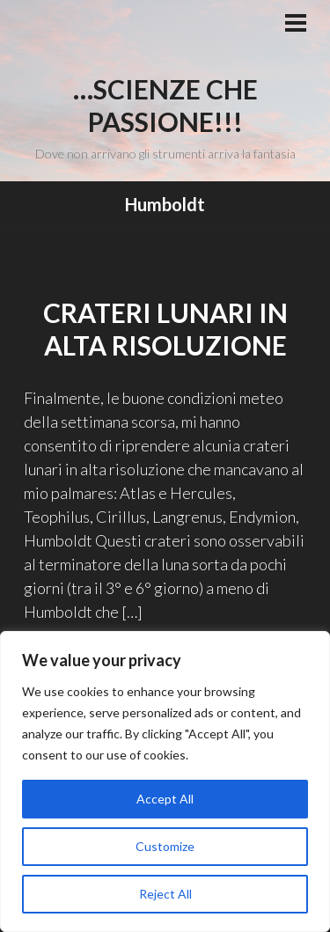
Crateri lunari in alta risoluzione (165, 329)
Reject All (165, 893)
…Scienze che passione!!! (165, 105)
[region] (165, 781)
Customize (165, 846)
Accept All (165, 798)
